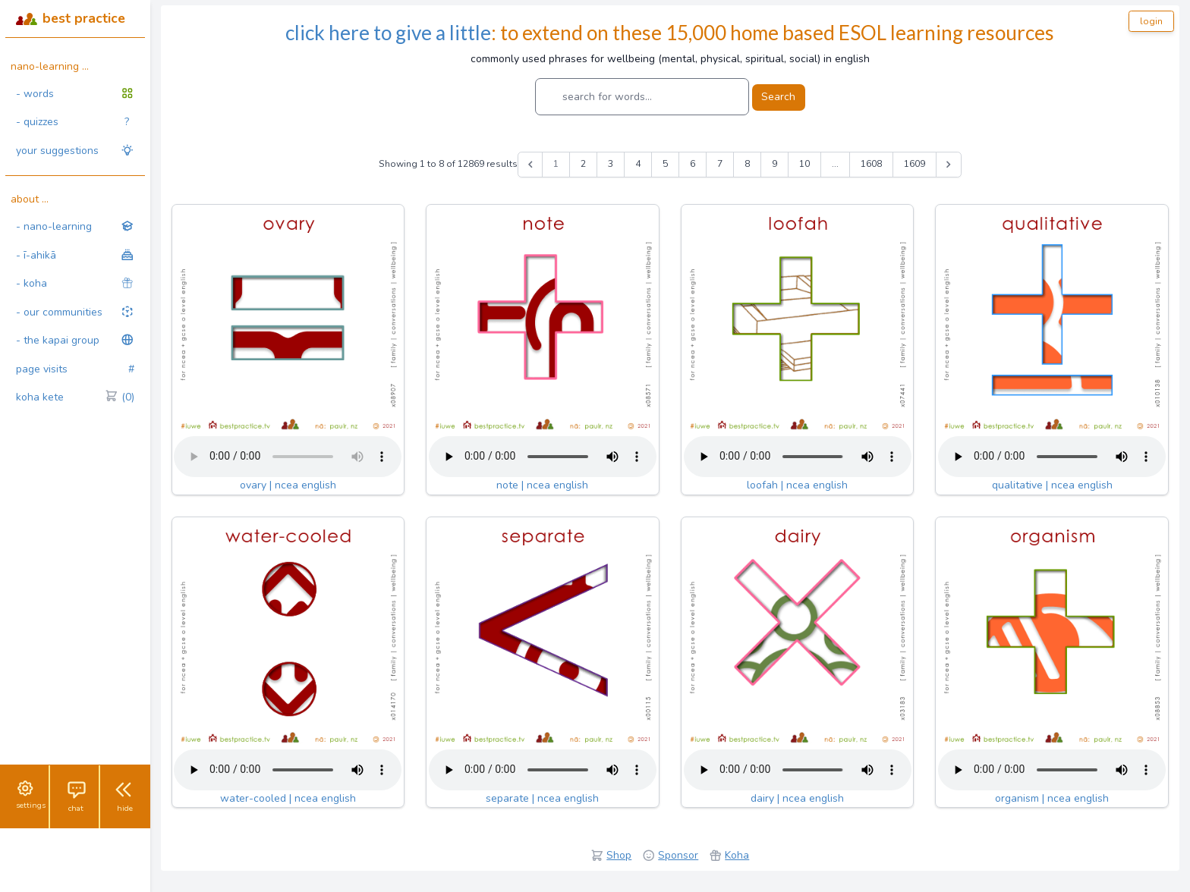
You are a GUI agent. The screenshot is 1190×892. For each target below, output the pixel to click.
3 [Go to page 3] (610, 164)
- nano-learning (75, 226)
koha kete (75, 397)
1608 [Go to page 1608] (871, 164)
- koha (75, 283)
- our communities (75, 312)
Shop (618, 855)
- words (75, 93)
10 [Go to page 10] (804, 164)
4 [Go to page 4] (638, 164)
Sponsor (678, 855)
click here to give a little (388, 32)
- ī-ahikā (75, 255)
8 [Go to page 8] (747, 164)
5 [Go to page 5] (665, 164)
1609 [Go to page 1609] (914, 164)
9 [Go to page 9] (774, 164)
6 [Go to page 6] (692, 164)
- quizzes (72, 122)
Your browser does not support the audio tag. (287, 456)
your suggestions (75, 150)
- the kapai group (75, 340)
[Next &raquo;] (949, 164)
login (1151, 21)
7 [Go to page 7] (719, 164)
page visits (75, 369)
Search (778, 97)
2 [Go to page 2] (583, 164)
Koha (737, 855)
